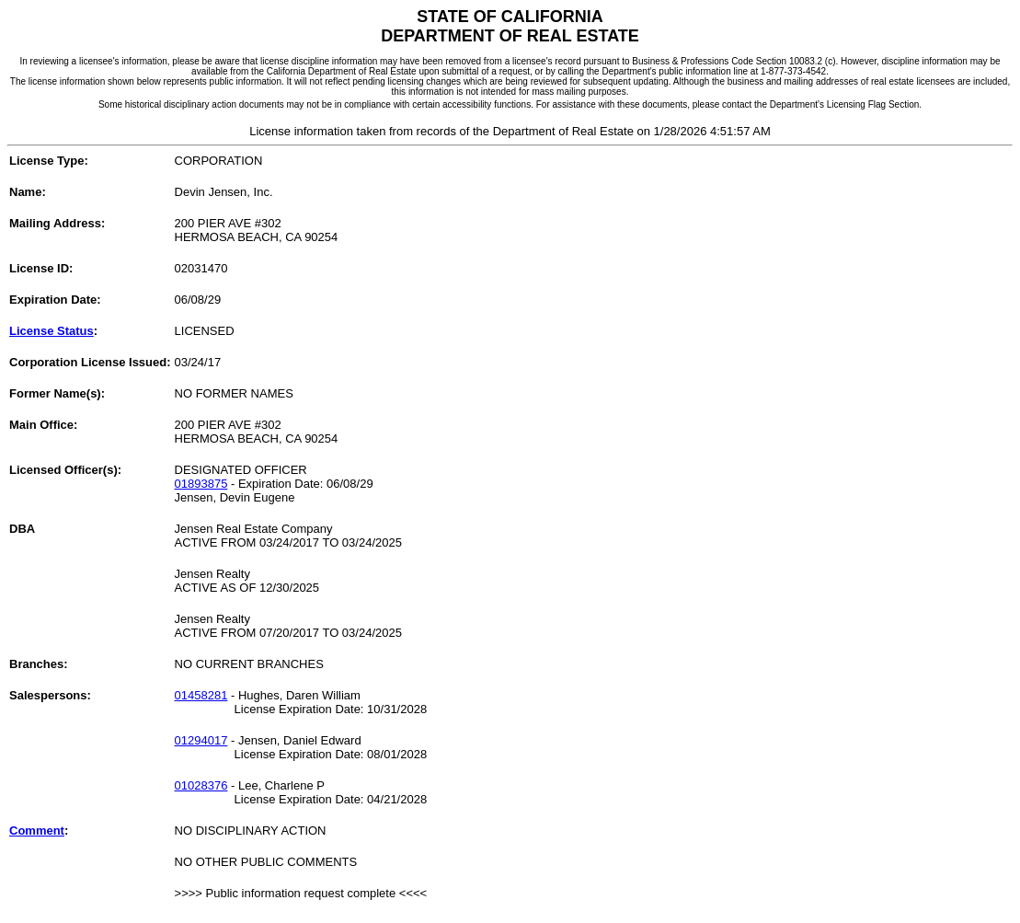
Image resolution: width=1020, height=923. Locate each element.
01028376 (201, 785)
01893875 (201, 483)
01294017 (201, 740)
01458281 (201, 695)
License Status (51, 331)
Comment (36, 830)
